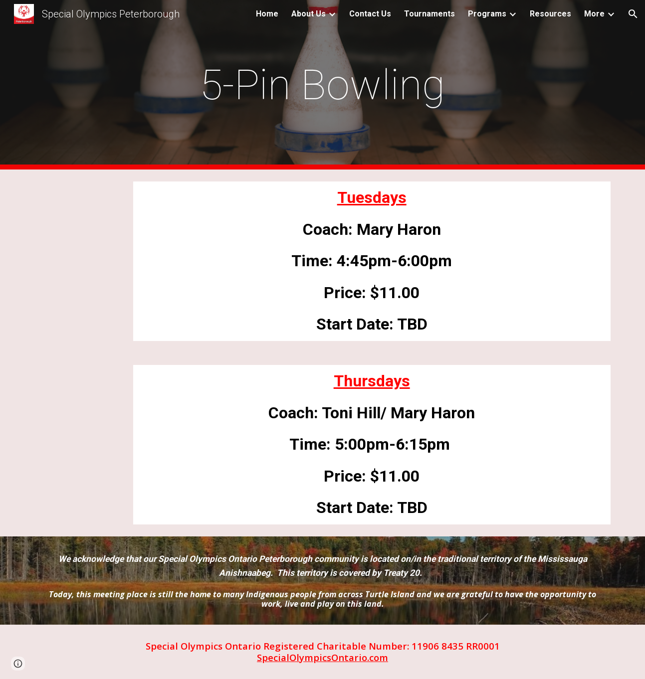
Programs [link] (487, 13)
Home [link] (267, 13)
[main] (322, 85)
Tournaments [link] (429, 13)
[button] (633, 14)
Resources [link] (550, 13)
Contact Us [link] (370, 13)
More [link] (594, 13)
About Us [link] (308, 13)
